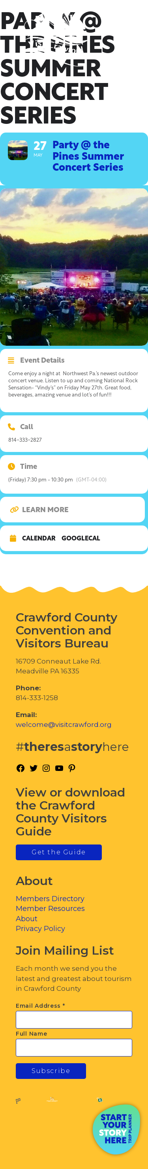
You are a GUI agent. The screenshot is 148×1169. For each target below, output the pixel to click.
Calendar (39, 539)
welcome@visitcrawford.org (64, 724)
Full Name (31, 1033)
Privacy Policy (40, 928)
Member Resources (50, 908)
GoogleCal (81, 539)
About (26, 919)
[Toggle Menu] (120, 39)
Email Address (40, 1005)
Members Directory (50, 898)
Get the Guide (59, 852)
